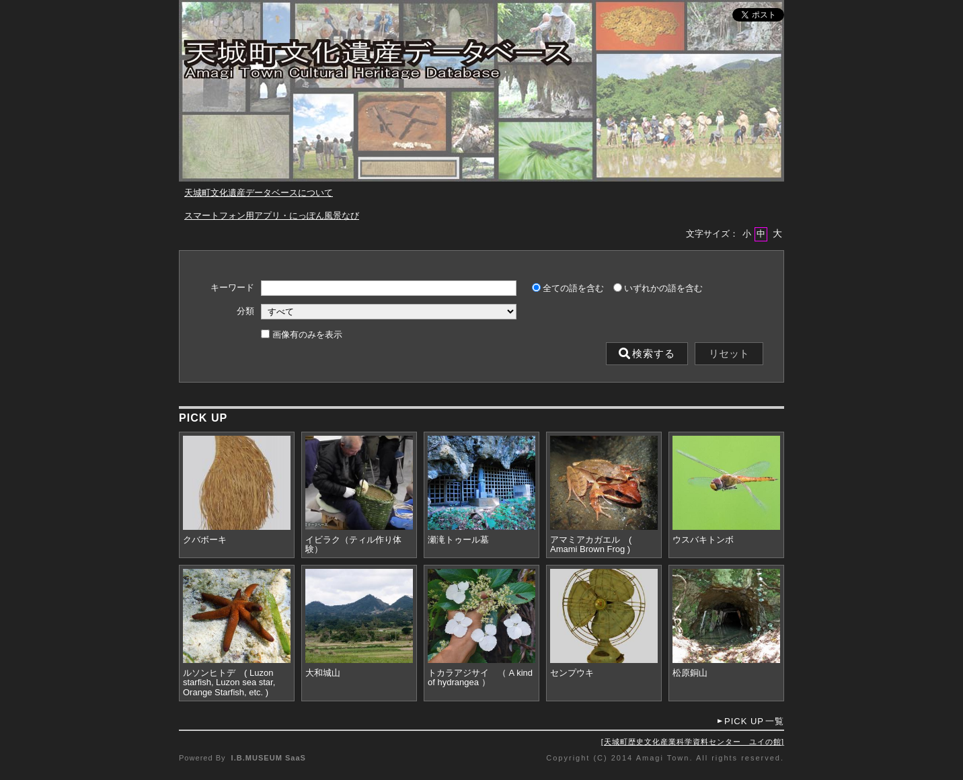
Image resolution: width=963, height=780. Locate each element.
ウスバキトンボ (703, 540)
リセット (729, 354)
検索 (647, 354)
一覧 (754, 721)
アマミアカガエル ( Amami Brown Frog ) (590, 544)
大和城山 (322, 673)
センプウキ (572, 673)
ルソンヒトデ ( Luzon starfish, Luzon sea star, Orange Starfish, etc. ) (229, 682)
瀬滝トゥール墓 (458, 540)
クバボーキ (205, 540)
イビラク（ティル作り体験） (353, 544)
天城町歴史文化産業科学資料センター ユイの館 (692, 742)
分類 (245, 311)
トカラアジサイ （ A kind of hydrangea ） (480, 677)
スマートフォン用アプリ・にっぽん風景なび (271, 215)
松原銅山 (689, 673)
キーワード (232, 287)
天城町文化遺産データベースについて (258, 193)
